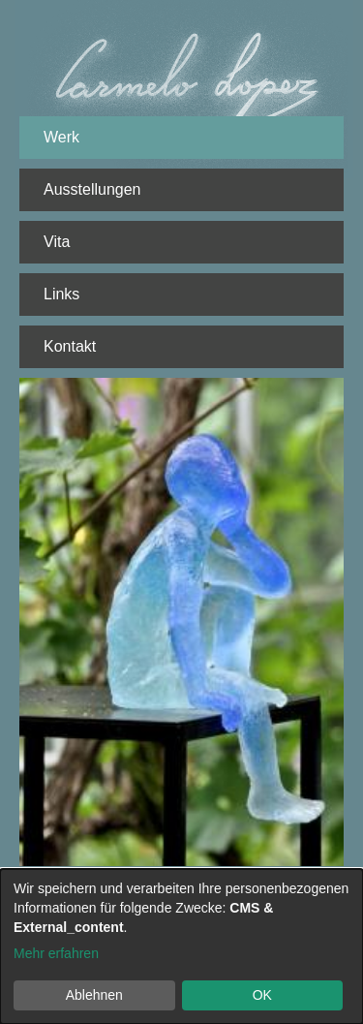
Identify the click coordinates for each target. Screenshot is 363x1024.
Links (61, 294)
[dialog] (181, 946)
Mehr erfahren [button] (56, 953)
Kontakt (70, 346)
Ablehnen (94, 995)
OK (262, 995)
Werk (61, 137)
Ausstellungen (92, 189)
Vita (57, 241)
